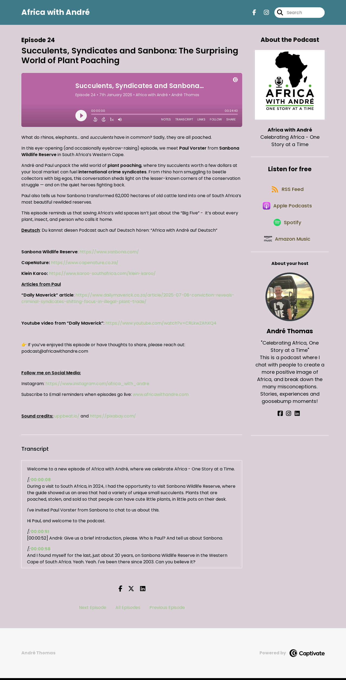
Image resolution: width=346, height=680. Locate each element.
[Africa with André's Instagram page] (263, 13)
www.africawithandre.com (161, 396)
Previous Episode (167, 609)
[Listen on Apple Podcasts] (287, 213)
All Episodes (127, 609)
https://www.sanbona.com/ (109, 254)
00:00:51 (40, 533)
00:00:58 (41, 551)
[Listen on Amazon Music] (287, 251)
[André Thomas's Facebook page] (283, 427)
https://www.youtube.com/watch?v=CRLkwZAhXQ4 (161, 325)
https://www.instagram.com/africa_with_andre (97, 385)
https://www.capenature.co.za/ (84, 264)
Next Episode (92, 609)
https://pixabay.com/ (113, 418)
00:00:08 (41, 482)
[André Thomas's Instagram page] (289, 427)
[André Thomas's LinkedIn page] (296, 427)
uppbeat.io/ (66, 418)
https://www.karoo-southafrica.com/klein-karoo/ (102, 275)
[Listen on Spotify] (287, 232)
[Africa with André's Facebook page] (254, 13)
